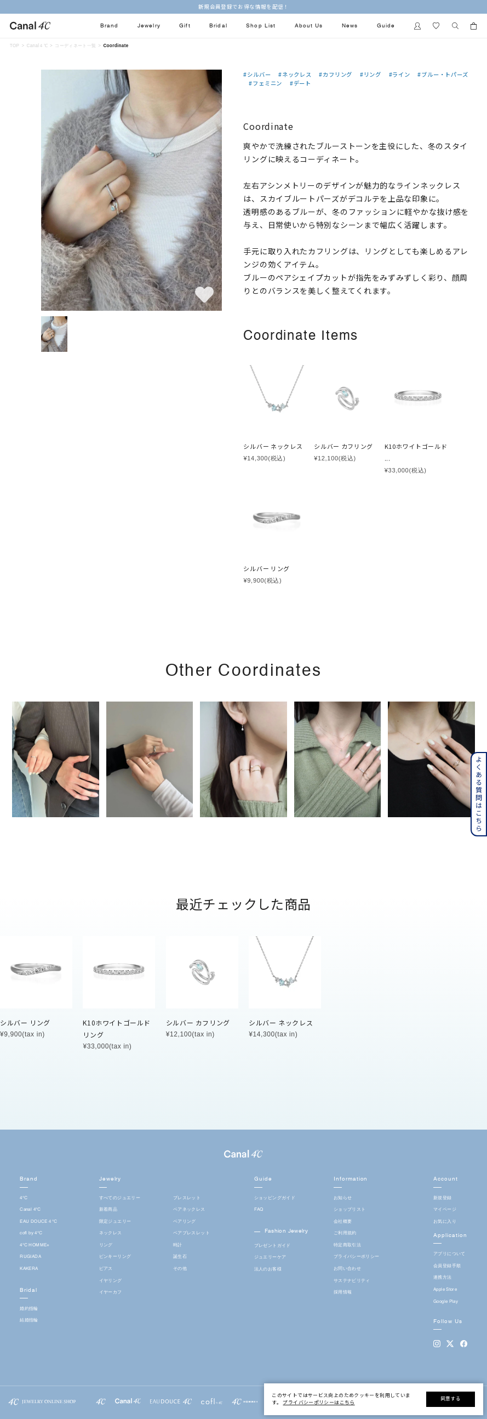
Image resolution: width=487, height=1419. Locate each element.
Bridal (218, 26)
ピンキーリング (115, 1257)
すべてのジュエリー (119, 1198)
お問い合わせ (347, 1269)
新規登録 (442, 1198)
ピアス (106, 1269)
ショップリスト (350, 1209)
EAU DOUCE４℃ (38, 1221)
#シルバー (257, 74)
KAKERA (29, 1269)
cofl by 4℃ (31, 1233)
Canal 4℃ (30, 1209)
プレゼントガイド (272, 1246)
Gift (184, 26)
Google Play (445, 1302)
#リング (370, 74)
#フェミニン (265, 83)
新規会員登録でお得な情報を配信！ (243, 7)
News (350, 26)
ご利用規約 (345, 1233)
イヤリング (110, 1281)
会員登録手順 (447, 1266)
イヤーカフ (110, 1292)
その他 (180, 1269)
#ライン (399, 74)
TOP (15, 45)
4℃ (23, 1198)
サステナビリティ (352, 1281)
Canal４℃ (37, 45)
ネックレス (110, 1233)
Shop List (260, 26)
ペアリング (184, 1221)
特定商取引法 (347, 1245)
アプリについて (449, 1254)
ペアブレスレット (191, 1233)
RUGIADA (30, 1257)
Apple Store (445, 1289)
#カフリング (335, 74)
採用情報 (343, 1292)
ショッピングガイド (274, 1198)
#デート (300, 83)
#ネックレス (295, 74)
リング (106, 1245)
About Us (309, 26)
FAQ (258, 1209)
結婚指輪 (29, 1320)
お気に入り (444, 1221)
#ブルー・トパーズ (442, 74)
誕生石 (180, 1257)
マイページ (444, 1209)
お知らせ (343, 1198)
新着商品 (108, 1209)
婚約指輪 (29, 1309)
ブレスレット (186, 1198)
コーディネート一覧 (75, 45)
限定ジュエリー (115, 1221)
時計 (177, 1245)
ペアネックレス (189, 1209)
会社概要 (343, 1221)
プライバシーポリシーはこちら (318, 1402)
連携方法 (442, 1277)
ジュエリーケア (270, 1257)
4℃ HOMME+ (34, 1245)
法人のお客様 (268, 1269)
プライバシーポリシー (357, 1257)
